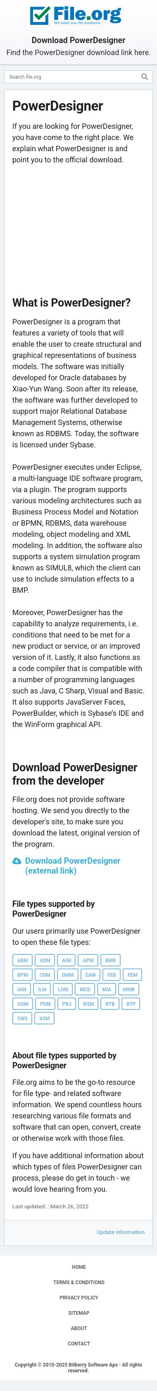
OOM (23, 1004)
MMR (129, 990)
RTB (109, 1004)
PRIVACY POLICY (78, 1298)
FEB (111, 975)
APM (88, 961)
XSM (44, 1019)
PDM (45, 1004)
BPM (22, 975)
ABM (22, 961)
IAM (21, 990)
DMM (68, 975)
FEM (133, 975)
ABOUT (79, 1328)
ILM (42, 990)
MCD (85, 990)
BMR (110, 961)
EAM (91, 975)
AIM (66, 961)
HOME (79, 1267)
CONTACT (79, 1344)
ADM (45, 961)
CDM (45, 975)
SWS (22, 1019)
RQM (88, 1004)
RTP (131, 1004)
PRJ (66, 1004)
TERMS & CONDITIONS (79, 1282)
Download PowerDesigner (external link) (73, 866)
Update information (121, 1232)
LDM (63, 990)
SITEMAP (78, 1313)
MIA (106, 990)
